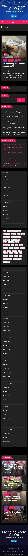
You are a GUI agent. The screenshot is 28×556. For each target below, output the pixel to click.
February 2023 (7, 418)
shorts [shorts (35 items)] (10, 253)
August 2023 (6, 395)
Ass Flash (5, 59)
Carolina (5, 152)
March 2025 (6, 322)
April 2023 (5, 410)
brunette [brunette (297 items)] (13, 234)
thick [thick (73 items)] (20, 256)
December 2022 (7, 426)
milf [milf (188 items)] (12, 245)
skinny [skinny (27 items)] (15, 253)
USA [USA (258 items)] (4, 261)
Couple (5, 183)
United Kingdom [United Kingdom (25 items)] (17, 258)
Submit (11, 554)
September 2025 (7, 299)
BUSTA (4, 144)
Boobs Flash (11, 59)
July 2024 (5, 353)
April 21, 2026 (8, 502)
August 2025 (6, 303)
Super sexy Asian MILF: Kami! (16, 144)
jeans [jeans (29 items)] (8, 239)
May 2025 (5, 315)
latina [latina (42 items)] (12, 239)
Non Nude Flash (7, 202)
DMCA (16, 551)
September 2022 (7, 437)
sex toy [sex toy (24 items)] (20, 250)
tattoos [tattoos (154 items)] (16, 256)
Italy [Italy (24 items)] (4, 239)
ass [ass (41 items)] (8, 231)
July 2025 (5, 307)
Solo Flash (10, 61)
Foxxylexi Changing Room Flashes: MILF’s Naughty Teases (12, 498)
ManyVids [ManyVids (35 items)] (11, 242)
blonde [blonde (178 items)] (18, 231)
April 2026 (6, 272)
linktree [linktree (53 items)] (5, 242)
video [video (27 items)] (8, 261)
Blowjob (5, 176)
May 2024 (5, 360)
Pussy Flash (6, 210)
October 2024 (6, 341)
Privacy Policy (22, 551)
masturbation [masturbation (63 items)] (6, 245)
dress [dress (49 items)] (23, 234)
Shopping (5, 214)
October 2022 (6, 433)
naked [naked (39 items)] (20, 245)
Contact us (6, 554)
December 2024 (7, 334)
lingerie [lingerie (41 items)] (17, 239)
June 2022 (6, 445)
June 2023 (6, 403)
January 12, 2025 (8, 68)
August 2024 (6, 349)
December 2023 (7, 380)
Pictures (5, 61)
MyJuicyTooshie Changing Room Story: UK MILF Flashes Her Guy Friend (14, 467)
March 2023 (6, 414)
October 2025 (6, 295)
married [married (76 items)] (17, 242)
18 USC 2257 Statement (8, 551)
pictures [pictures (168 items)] (17, 247)
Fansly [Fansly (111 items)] (4, 236)
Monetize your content (19, 554)
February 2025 (7, 326)
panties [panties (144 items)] (11, 247)
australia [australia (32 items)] (13, 231)
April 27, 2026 (8, 487)
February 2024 (7, 372)
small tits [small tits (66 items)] (5, 256)
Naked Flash (17, 59)
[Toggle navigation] (13, 22)
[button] (23, 21)
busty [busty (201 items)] (18, 234)
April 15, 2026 (8, 518)
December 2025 (7, 288)
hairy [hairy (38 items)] (13, 236)
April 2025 (5, 318)
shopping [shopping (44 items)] (5, 253)
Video (4, 222)
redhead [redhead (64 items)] (15, 250)
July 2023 (5, 399)
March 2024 (6, 368)
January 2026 (6, 284)
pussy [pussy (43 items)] (4, 250)
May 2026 (5, 269)
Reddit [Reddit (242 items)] (9, 250)
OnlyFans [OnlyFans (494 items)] (5, 247)
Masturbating (6, 195)
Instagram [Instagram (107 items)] (18, 236)
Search (4, 95)
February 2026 (7, 280)
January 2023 (6, 422)
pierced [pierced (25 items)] (22, 247)
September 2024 (7, 345)
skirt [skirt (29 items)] (20, 253)
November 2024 (7, 338)
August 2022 (6, 441)
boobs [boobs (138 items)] (4, 234)
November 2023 (7, 383)
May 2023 (5, 406)
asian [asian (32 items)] (4, 231)
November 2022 (7, 429)
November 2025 (7, 292)
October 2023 (6, 387)
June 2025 (6, 311)
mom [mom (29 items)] (16, 245)
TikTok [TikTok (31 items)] (4, 258)
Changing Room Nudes (14, 7)
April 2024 (5, 364)
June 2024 (6, 357)
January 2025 (6, 330)
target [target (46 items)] (11, 256)
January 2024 (6, 376)
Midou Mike (6, 147)
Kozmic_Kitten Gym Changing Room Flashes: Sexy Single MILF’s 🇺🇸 (14, 483)
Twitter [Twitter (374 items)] (9, 258)
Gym (4, 191)
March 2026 (6, 276)
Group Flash (6, 187)
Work (15, 61)
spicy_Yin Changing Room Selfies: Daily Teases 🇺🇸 (12, 514)
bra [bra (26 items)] (8, 234)
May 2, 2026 (8, 472)
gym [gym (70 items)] (9, 236)
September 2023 (7, 391)
